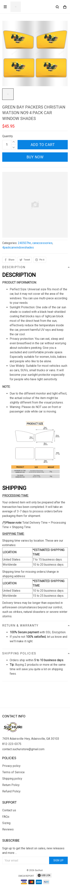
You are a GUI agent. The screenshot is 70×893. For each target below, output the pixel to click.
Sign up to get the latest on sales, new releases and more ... (33, 851)
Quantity (7, 136)
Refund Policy (11, 791)
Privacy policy (11, 766)
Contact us (9, 810)
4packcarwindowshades (18, 247)
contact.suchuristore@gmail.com (23, 749)
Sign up (58, 860)
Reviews (8, 829)
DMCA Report (26, 876)
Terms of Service (13, 772)
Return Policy (11, 785)
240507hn (24, 243)
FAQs (5, 816)
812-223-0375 (11, 744)
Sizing (6, 823)
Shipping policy (12, 778)
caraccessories (42, 243)
